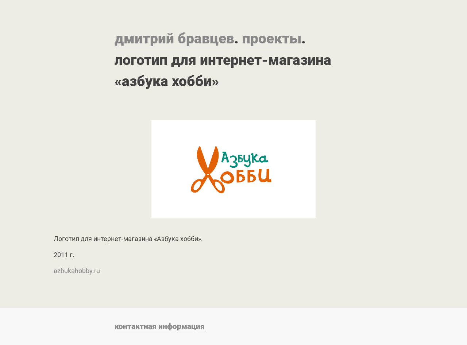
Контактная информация (160, 326)
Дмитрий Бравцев (174, 38)
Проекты (271, 38)
